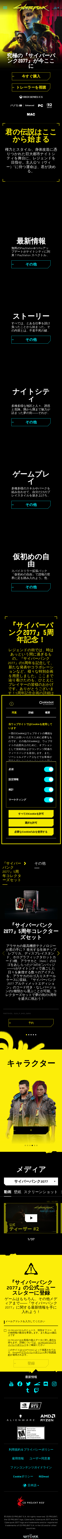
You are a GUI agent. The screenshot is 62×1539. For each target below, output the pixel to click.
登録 (31, 1363)
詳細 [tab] (30, 712)
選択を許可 (31, 822)
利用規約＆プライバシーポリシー (31, 1449)
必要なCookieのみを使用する (30, 831)
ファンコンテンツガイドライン (31, 1467)
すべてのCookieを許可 (31, 813)
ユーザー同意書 (39, 1458)
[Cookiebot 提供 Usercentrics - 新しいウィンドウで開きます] (41, 703)
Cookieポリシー (23, 1476)
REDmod (44, 1476)
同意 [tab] (14, 712)
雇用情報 (18, 1458)
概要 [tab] (47, 712)
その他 (40, 863)
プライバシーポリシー (32, 1352)
